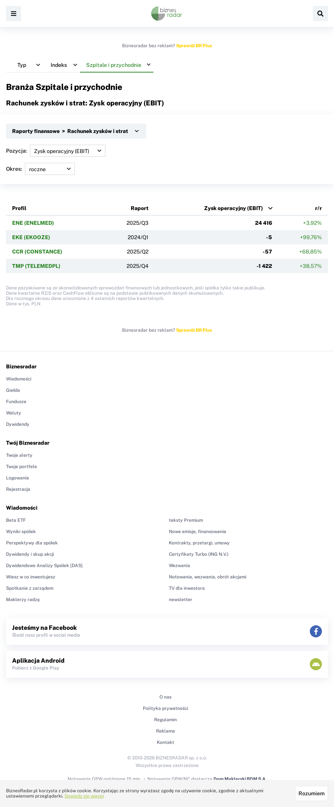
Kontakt (165, 742)
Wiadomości (18, 379)
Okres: (40, 169)
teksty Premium (186, 520)
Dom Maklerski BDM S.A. (240, 779)
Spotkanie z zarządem (29, 588)
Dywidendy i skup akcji (30, 554)
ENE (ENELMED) (33, 223)
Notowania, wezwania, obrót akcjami (207, 577)
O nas (165, 697)
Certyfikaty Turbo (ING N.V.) (199, 554)
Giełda (13, 390)
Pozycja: (55, 151)
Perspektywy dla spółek (32, 543)
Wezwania (179, 565)
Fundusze (16, 401)
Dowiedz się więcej (84, 796)
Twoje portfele (21, 466)
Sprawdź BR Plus (194, 45)
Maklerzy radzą (23, 599)
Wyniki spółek (21, 531)
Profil (19, 208)
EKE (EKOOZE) (31, 237)
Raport (139, 208)
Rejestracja (18, 489)
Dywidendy (17, 424)
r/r (318, 208)
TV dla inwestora (187, 588)
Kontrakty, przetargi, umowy (199, 543)
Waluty (13, 413)
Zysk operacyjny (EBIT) (233, 208)
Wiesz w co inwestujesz (30, 577)
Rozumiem (311, 793)
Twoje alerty (19, 455)
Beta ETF (16, 520)
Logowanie (17, 478)
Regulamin (165, 719)
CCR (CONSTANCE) (37, 252)
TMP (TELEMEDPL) (36, 266)
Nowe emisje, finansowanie (197, 531)
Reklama (165, 731)
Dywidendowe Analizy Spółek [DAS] (44, 565)
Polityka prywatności (165, 708)
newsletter (180, 599)
